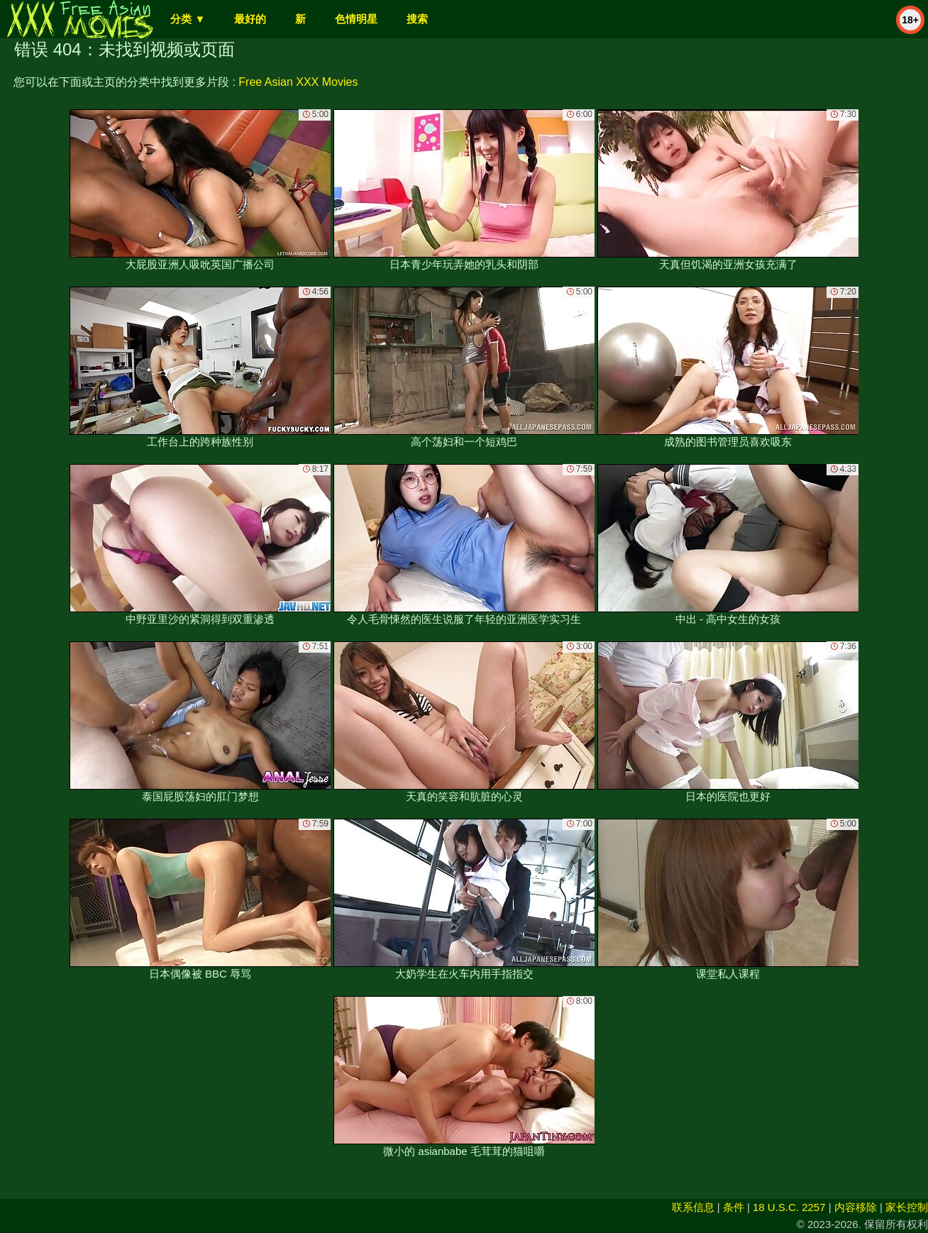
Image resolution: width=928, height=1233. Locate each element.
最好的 (250, 19)
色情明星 (356, 19)
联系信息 (693, 1207)
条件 (733, 1207)
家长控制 (906, 1207)
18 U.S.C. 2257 (789, 1207)
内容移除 (855, 1207)
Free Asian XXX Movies (298, 82)
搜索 (417, 19)
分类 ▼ (187, 19)
